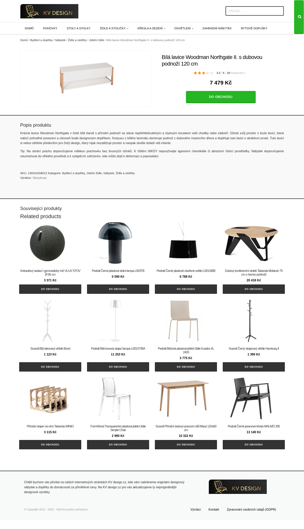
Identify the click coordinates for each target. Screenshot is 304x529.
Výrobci (195, 518)
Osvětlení (182, 28)
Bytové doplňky (254, 28)
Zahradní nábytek (217, 28)
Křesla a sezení (149, 28)
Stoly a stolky (79, 28)
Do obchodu (220, 97)
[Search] (299, 17)
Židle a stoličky (113, 28)
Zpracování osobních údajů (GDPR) (251, 518)
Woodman (40, 178)
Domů (29, 28)
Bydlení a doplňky (41, 40)
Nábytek (60, 40)
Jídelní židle (96, 40)
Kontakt (213, 518)
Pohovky (50, 28)
